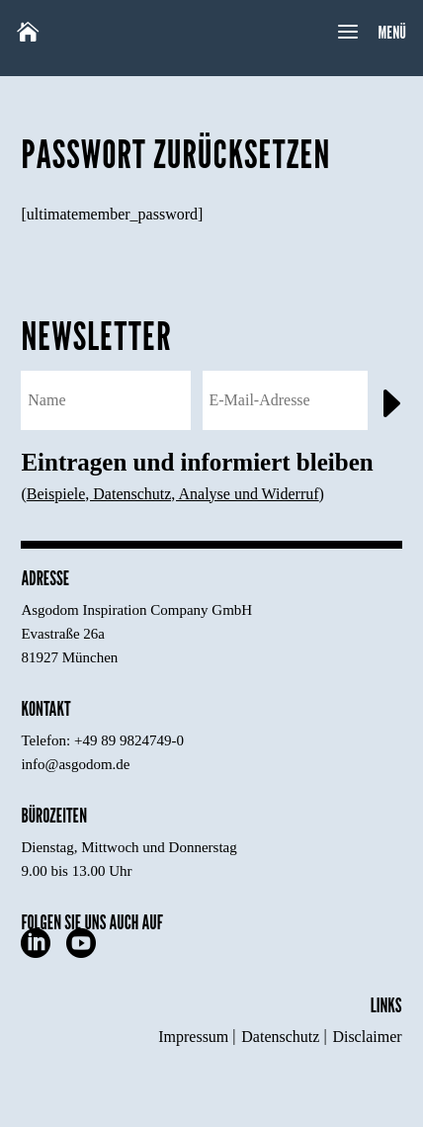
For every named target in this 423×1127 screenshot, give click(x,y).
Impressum (193, 1036)
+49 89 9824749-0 (129, 740)
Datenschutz (280, 1036)
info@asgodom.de (75, 764)
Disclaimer (366, 1036)
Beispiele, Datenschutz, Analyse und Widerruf (173, 493)
